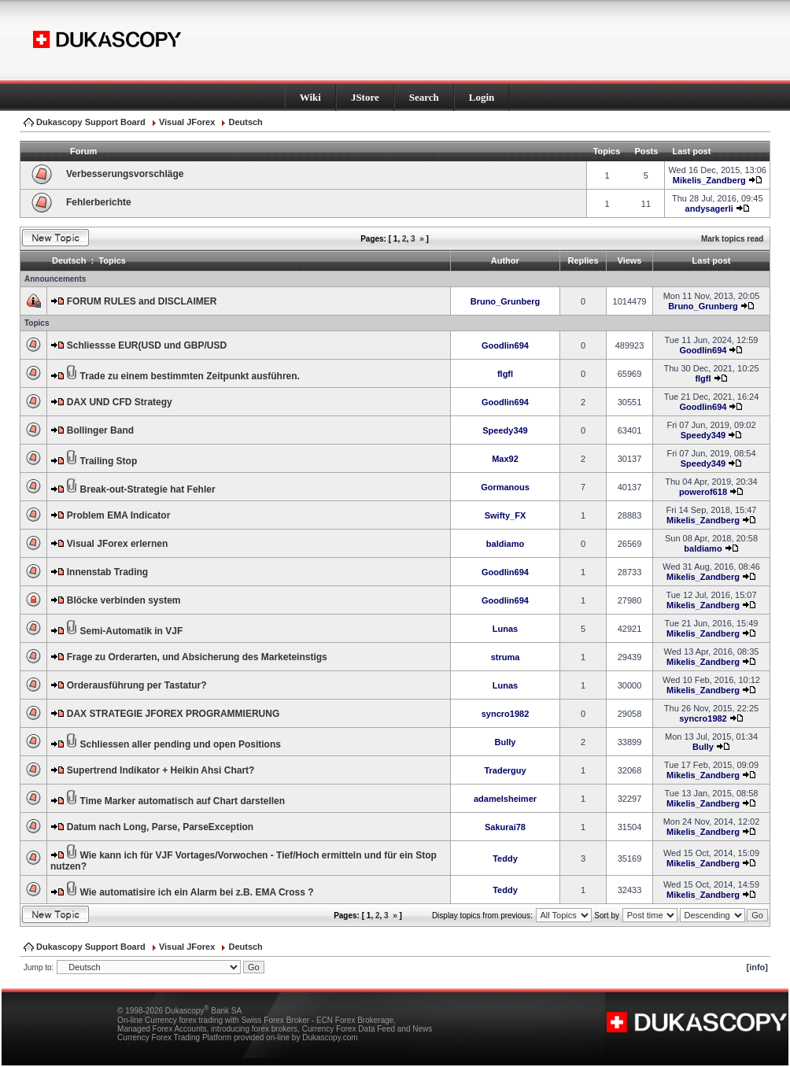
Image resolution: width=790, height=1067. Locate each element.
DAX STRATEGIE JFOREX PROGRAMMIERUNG (173, 713)
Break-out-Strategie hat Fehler (148, 489)
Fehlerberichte (98, 202)
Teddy (505, 858)
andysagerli (709, 208)
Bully (505, 742)
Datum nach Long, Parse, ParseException (160, 827)
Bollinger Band (100, 430)
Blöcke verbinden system (124, 600)
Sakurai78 (505, 827)
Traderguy (505, 770)
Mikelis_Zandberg (709, 180)
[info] (757, 967)
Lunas (505, 628)
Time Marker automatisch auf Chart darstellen (183, 801)
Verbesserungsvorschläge (124, 173)
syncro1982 (506, 713)
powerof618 (703, 492)
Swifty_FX (505, 515)
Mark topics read (732, 238)
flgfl (505, 373)
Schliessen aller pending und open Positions (180, 744)
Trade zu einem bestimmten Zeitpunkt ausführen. (190, 376)
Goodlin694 (505, 345)
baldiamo (505, 543)
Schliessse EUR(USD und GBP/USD (147, 345)
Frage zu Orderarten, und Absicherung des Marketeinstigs (197, 657)
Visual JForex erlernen (117, 543)
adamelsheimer (505, 798)
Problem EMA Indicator (119, 515)
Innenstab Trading (107, 572)
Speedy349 (504, 430)
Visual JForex (187, 122)
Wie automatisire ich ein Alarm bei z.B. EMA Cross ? (197, 892)
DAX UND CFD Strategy (119, 402)
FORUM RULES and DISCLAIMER (142, 301)
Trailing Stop (109, 461)
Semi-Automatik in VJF (131, 631)
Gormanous (505, 487)
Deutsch (245, 122)
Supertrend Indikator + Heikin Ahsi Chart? (161, 770)
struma (505, 657)
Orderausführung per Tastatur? (137, 685)
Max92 (505, 458)
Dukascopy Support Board (91, 122)
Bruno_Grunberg (506, 301)
